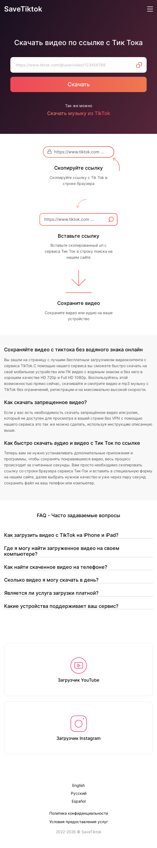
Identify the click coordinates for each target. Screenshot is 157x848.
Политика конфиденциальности (78, 813)
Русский (78, 793)
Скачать (79, 84)
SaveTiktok (23, 9)
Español (79, 801)
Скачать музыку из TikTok (78, 113)
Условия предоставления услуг (78, 821)
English (78, 786)
